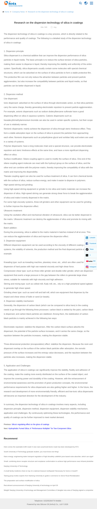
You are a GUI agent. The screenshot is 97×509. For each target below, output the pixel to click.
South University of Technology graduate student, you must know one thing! (31, 452)
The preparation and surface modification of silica (22, 481)
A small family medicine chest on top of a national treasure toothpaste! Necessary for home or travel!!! (41, 471)
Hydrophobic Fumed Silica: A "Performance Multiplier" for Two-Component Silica (39, 428)
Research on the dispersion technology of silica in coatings (51, 12)
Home (7, 12)
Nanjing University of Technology (16, 466)
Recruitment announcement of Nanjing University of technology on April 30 (31, 485)
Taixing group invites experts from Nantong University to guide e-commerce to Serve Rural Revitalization (42, 476)
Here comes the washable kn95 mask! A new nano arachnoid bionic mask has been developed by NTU (41, 447)
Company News (18, 12)
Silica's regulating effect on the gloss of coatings (30, 424)
